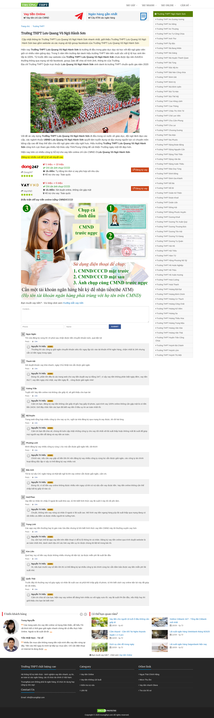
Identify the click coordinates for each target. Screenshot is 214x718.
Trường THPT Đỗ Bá (165, 183)
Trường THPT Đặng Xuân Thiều (170, 164)
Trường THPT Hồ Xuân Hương (169, 275)
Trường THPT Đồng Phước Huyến (171, 212)
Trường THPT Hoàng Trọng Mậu (170, 323)
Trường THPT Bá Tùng (166, 63)
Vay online (167, 5)
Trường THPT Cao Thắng (167, 106)
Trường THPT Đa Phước (167, 140)
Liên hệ (84, 690)
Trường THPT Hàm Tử (166, 256)
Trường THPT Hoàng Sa (167, 313)
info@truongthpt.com (36, 697)
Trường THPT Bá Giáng (166, 53)
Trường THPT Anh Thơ (166, 38)
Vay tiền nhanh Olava (149, 685)
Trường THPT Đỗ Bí (165, 188)
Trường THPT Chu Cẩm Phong (169, 121)
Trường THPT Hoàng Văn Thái (169, 333)
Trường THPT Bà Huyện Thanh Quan (172, 58)
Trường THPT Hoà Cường (167, 280)
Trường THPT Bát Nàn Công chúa (171, 72)
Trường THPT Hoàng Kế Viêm (169, 309)
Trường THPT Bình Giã (166, 77)
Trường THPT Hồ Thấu (166, 270)
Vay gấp (130, 5)
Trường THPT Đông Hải (166, 207)
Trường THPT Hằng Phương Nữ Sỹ (171, 260)
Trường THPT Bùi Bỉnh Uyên (168, 87)
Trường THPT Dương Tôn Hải (169, 231)
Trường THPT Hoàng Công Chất (170, 304)
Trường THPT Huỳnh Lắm (167, 350)
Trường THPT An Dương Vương (170, 19)
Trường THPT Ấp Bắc (165, 43)
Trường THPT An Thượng (167, 29)
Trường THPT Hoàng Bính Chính (170, 294)
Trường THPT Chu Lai (166, 125)
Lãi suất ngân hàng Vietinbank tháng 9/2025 (190, 631)
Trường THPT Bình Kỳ (166, 82)
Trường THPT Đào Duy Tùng (168, 169)
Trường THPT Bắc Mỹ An (167, 67)
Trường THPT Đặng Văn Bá (168, 159)
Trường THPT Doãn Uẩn (167, 202)
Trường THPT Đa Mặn (166, 135)
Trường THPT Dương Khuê (168, 217)
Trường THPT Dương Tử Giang (170, 236)
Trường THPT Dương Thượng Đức (171, 227)
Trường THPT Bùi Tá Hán (167, 91)
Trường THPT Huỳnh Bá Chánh (170, 345)
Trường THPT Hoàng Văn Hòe (169, 328)
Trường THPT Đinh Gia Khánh (169, 178)
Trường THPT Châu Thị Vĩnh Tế (170, 111)
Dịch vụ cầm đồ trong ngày (122, 644)
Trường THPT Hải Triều (166, 251)
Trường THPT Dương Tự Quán (169, 241)
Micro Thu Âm (145, 680)
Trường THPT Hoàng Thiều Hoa (170, 318)
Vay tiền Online (125, 655)
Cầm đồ (184, 5)
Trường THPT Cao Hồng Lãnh (169, 101)
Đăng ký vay (140, 170)
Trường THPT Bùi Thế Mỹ (167, 96)
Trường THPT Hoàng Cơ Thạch (170, 299)
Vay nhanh (148, 5)
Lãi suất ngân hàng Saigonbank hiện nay (188, 644)
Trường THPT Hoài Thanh (167, 284)
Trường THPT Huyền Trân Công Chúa (170, 339)
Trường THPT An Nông (166, 24)
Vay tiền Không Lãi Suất (91, 680)
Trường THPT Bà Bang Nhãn (169, 48)
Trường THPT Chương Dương (169, 130)
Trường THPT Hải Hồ (165, 246)
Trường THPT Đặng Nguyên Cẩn (170, 149)
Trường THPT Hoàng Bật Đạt (169, 289)
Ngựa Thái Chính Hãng (149, 674)
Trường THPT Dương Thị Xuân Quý (171, 222)
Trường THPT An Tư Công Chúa (170, 34)
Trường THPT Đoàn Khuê (167, 198)
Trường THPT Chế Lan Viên (168, 116)
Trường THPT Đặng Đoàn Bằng (170, 145)
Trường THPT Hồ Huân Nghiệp (169, 265)
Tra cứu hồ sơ (146, 690)
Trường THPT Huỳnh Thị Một (169, 355)
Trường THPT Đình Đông (167, 174)
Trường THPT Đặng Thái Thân (169, 154)
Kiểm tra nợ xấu (88, 685)
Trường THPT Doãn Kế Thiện (169, 193)
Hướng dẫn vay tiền (73, 303)
